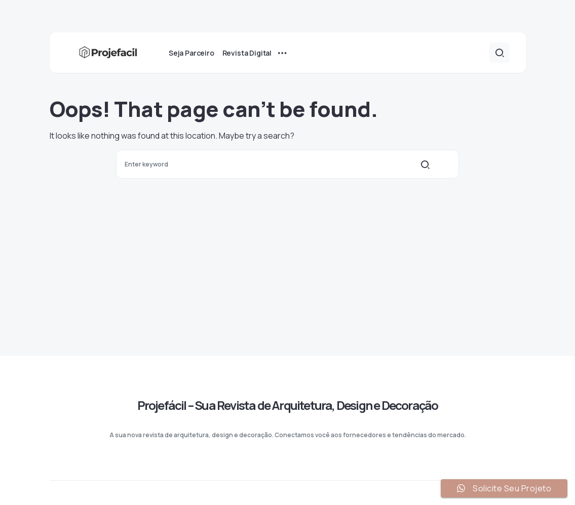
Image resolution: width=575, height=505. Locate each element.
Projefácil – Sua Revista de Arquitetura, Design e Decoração (287, 405)
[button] (499, 53)
